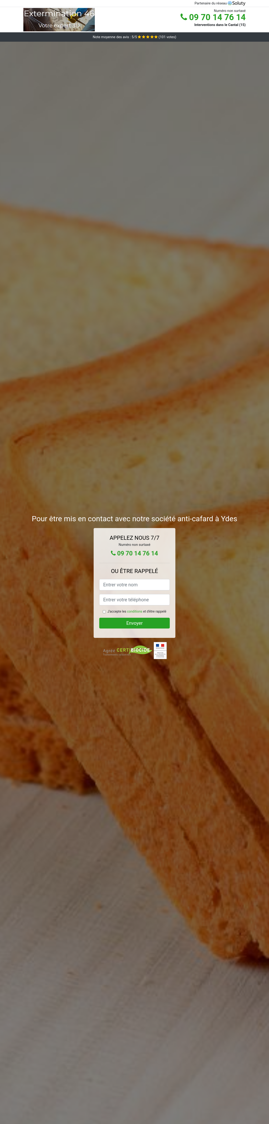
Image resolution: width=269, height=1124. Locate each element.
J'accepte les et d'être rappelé (136, 611)
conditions (134, 611)
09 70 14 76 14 (213, 17)
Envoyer (134, 623)
